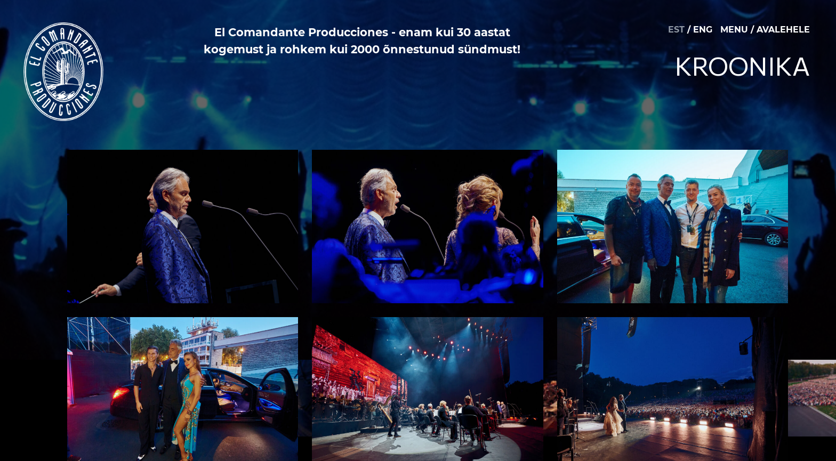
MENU (734, 30)
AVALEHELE (783, 30)
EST (676, 30)
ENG (702, 30)
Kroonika (742, 65)
